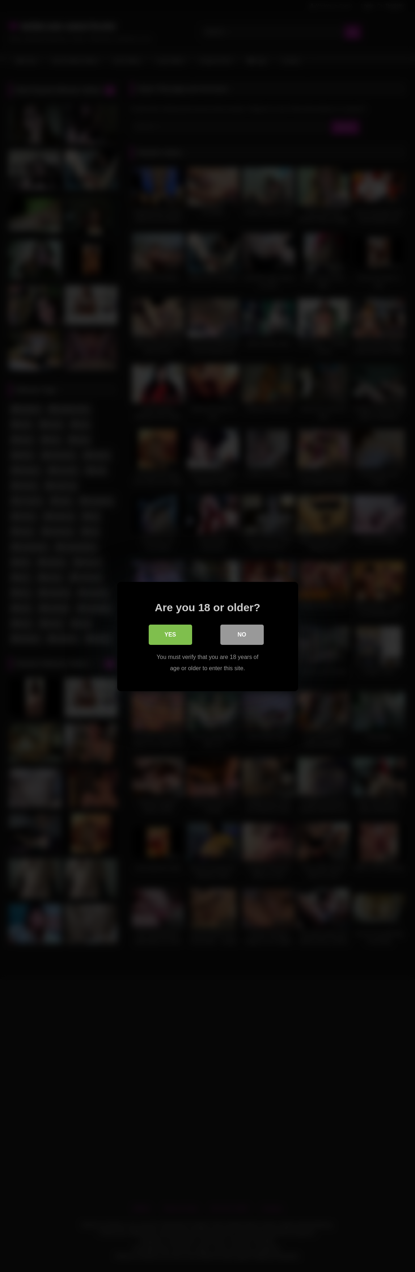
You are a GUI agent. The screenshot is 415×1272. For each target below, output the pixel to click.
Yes (170, 634)
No (242, 634)
